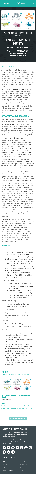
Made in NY (7, 444)
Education (23, 51)
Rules (4, 467)
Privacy (10, 470)
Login (32, 3)
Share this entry (18, 418)
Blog (21, 470)
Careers (22, 467)
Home (5, 461)
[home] (18, 3)
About (5, 464)
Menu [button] (5, 3)
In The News (23, 461)
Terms (5, 470)
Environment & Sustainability (18, 54)
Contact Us (23, 464)
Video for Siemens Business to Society (15, 375)
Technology (22, 47)
